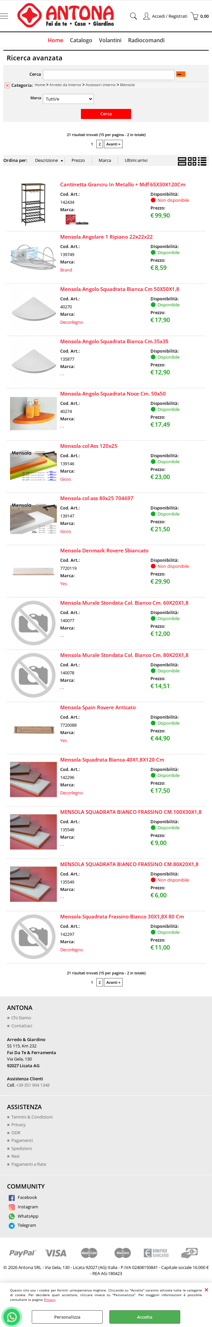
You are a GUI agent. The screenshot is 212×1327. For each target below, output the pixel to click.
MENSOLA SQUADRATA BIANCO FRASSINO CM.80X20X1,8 (129, 864)
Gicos (65, 479)
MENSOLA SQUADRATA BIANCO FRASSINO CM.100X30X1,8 (131, 811)
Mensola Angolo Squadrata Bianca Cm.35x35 (114, 341)
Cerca (35, 74)
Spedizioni (21, 1148)
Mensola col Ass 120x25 (88, 445)
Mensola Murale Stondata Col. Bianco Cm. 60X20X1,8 (124, 602)
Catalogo (81, 40)
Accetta (144, 1317)
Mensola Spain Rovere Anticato (98, 707)
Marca (35, 97)
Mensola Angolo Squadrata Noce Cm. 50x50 (113, 393)
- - (62, 374)
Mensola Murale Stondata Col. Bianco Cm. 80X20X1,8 (124, 655)
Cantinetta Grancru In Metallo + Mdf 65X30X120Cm (122, 184)
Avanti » (113, 143)
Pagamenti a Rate (28, 1164)
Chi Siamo (21, 1018)
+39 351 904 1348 (32, 1085)
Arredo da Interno (65, 84)
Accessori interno (101, 84)
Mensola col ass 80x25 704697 (96, 498)
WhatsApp (23, 1216)
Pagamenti (22, 1140)
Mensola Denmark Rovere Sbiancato (104, 550)
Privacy (49, 1299)
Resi (15, 1156)
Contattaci (21, 1026)
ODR (15, 1133)
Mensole (127, 84)
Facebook (23, 1197)
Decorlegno (71, 322)
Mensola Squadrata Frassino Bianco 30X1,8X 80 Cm (122, 916)
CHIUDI (206, 1289)
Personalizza (67, 1317)
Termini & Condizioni (31, 1117)
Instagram (23, 1207)
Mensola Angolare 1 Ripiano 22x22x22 (106, 236)
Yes (63, 584)
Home (55, 40)
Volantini (110, 40)
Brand (66, 270)
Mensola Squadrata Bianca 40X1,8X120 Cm (112, 759)
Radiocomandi (146, 40)
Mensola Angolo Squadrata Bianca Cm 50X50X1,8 (119, 289)
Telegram (22, 1225)
